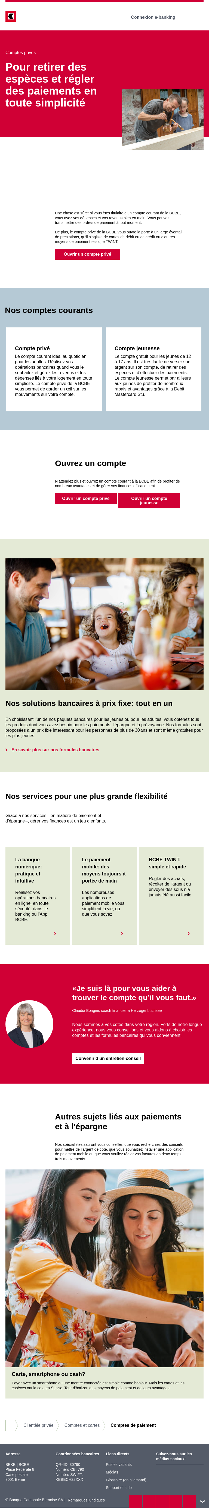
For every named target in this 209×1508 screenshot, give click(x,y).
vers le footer (202, 1501)
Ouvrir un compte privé (87, 254)
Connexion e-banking (157, 17)
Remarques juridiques (86, 1500)
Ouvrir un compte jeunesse (149, 500)
